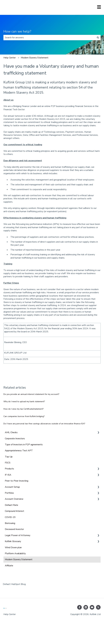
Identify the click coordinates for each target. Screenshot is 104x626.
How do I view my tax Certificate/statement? (23, 409)
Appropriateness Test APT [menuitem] (19, 450)
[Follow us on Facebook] (79, 607)
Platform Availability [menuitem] (15, 553)
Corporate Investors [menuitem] (15, 438)
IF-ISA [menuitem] (8, 474)
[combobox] (49, 37)
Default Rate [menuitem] (11, 505)
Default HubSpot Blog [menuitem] (14, 584)
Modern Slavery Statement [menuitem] (18, 559)
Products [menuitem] (9, 468)
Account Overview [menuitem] (14, 499)
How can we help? (17, 31)
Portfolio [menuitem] (9, 493)
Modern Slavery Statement (34, 57)
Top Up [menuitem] (9, 456)
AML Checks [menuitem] (11, 432)
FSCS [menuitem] (7, 462)
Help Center (9, 57)
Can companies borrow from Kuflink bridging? (24, 416)
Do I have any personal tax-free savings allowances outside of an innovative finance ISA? (44, 423)
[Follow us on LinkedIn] (85, 607)
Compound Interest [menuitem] (14, 511)
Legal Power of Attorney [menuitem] (17, 535)
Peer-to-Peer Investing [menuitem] (16, 480)
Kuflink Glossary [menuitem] (13, 541)
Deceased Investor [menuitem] (14, 529)
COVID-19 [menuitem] (10, 517)
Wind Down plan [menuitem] (13, 547)
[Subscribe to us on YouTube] (92, 607)
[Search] (98, 37)
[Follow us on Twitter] (98, 607)
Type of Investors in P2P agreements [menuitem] (24, 444)
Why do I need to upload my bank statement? (24, 401)
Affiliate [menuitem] (9, 565)
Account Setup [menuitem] (12, 487)
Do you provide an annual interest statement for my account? (31, 394)
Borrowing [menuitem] (10, 523)
